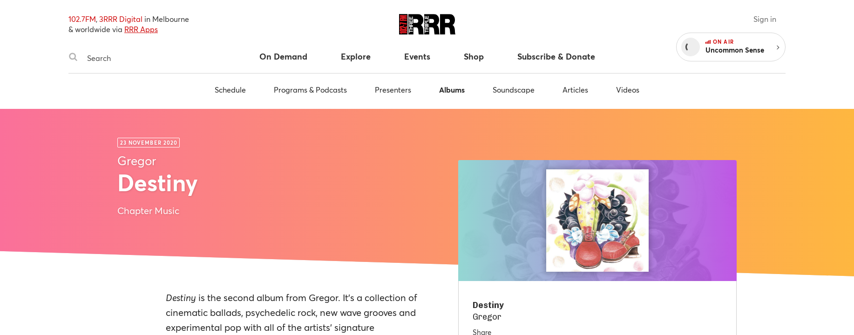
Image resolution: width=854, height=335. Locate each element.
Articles (575, 89)
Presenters (393, 89)
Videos (627, 89)
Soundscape (514, 89)
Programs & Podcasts (310, 89)
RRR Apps (141, 29)
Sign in (764, 19)
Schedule (230, 89)
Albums (452, 89)
